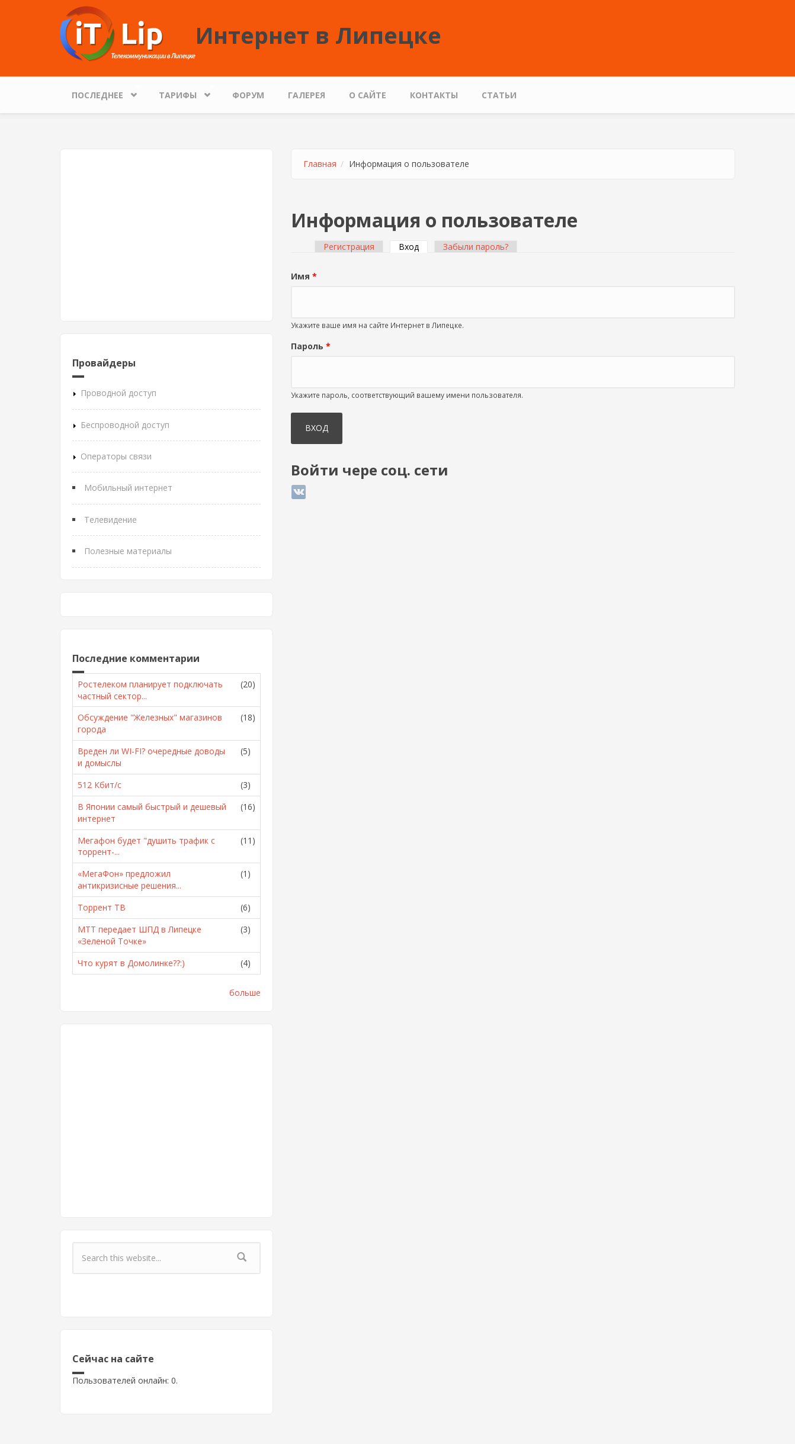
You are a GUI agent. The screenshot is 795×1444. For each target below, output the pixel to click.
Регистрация (348, 246)
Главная (319, 163)
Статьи (499, 95)
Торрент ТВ (102, 907)
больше (245, 992)
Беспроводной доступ (125, 424)
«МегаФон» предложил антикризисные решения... (129, 879)
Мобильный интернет (128, 487)
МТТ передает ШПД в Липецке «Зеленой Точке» (139, 935)
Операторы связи (116, 456)
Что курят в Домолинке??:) (131, 963)
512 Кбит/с (99, 784)
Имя (304, 276)
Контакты (434, 95)
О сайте (367, 95)
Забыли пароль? (475, 246)
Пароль (311, 346)
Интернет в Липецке (318, 35)
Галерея (306, 95)
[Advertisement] (166, 235)
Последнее (100, 92)
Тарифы (180, 92)
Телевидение (110, 519)
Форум (248, 95)
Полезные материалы (128, 551)
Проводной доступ (118, 392)
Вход (413, 246)
